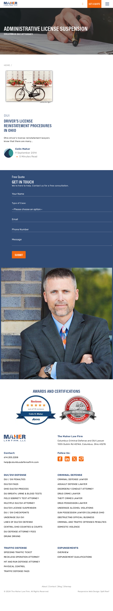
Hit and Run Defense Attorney (22, 562)
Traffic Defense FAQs (17, 571)
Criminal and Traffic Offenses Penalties (82, 522)
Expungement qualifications (75, 557)
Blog (60, 587)
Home (7, 65)
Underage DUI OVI (14, 517)
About (44, 587)
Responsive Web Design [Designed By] (88, 592)
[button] (107, 4)
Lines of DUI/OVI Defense (18, 522)
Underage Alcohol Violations (75, 508)
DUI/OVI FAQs (11, 484)
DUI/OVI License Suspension (20, 508)
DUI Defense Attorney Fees (20, 532)
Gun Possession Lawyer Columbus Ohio (81, 513)
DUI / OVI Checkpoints (16, 513)
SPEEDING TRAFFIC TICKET (18, 552)
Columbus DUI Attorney (18, 34)
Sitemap (67, 587)
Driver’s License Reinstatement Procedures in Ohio (28, 125)
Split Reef (104, 592)
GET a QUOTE (94, 3)
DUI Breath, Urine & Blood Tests (23, 494)
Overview (63, 552)
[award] (36, 410)
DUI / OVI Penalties (15, 479)
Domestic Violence (69, 527)
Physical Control (14, 567)
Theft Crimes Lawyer (70, 498)
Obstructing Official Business (76, 517)
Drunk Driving (12, 536)
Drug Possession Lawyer (72, 503)
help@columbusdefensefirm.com (21, 462)
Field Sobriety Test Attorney (21, 498)
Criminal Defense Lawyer (73, 479)
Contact (52, 587)
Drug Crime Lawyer (69, 494)
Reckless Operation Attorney (22, 557)
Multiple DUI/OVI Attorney (19, 503)
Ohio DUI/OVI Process (16, 489)
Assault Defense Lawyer (72, 484)
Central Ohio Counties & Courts (23, 527)
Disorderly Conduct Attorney (76, 489)
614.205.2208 (11, 457)
